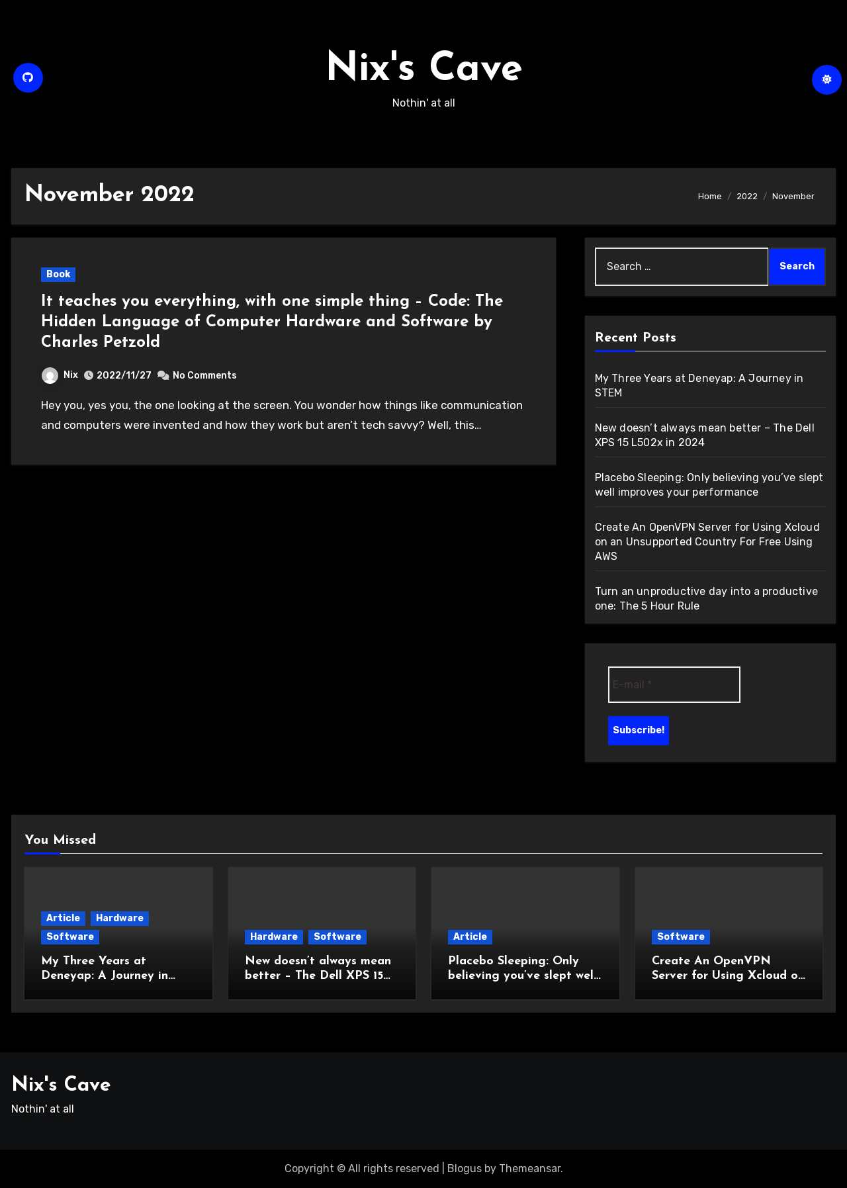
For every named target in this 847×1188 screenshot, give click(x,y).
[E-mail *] (674, 684)
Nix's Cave (424, 70)
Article (63, 918)
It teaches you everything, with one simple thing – (234, 302)
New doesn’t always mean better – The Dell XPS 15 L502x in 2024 (318, 975)
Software (70, 936)
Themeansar (529, 1168)
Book (58, 274)
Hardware (120, 918)
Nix (60, 375)
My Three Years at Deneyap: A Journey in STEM (104, 975)
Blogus (464, 1168)
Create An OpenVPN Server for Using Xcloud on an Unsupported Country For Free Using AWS (707, 542)
